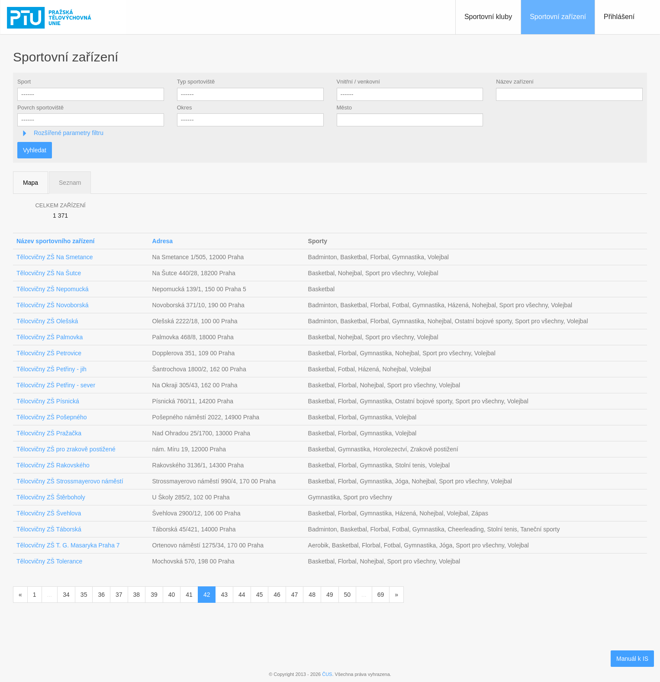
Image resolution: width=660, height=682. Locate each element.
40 (171, 594)
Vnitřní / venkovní (358, 81)
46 (277, 594)
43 (224, 594)
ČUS (327, 674)
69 (380, 594)
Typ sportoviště (196, 81)
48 (312, 594)
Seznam (70, 182)
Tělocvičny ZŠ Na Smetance (54, 257)
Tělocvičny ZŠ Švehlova (48, 513)
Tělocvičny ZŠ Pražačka (48, 433)
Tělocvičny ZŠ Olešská (47, 321)
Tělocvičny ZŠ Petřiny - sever (55, 385)
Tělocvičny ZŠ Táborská (48, 529)
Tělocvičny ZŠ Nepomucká (52, 289)
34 (66, 594)
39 (154, 594)
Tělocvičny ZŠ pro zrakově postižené (66, 449)
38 (136, 594)
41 (189, 594)
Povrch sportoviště (40, 107)
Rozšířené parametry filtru (67, 132)
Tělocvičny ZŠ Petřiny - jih (51, 369)
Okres (184, 107)
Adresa (162, 241)
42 (206, 594)
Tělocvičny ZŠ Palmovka (49, 337)
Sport (24, 81)
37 (119, 594)
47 (294, 594)
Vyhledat (34, 150)
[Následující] (396, 594)
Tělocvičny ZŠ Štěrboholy (50, 497)
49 (329, 594)
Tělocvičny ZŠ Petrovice (48, 353)
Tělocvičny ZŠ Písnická (47, 401)
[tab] (330, 133)
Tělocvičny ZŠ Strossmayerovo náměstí (69, 481)
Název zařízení (515, 81)
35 (83, 594)
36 (101, 594)
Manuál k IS (632, 658)
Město (344, 107)
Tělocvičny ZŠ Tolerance (49, 561)
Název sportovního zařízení (55, 241)
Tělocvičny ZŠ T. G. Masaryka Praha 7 (68, 545)
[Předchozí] (20, 594)
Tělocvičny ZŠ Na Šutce (48, 273)
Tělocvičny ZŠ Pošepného (51, 417)
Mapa (30, 182)
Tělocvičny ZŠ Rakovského (53, 465)
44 (241, 594)
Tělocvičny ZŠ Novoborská (52, 305)
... (49, 594)
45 (259, 594)
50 (347, 594)
